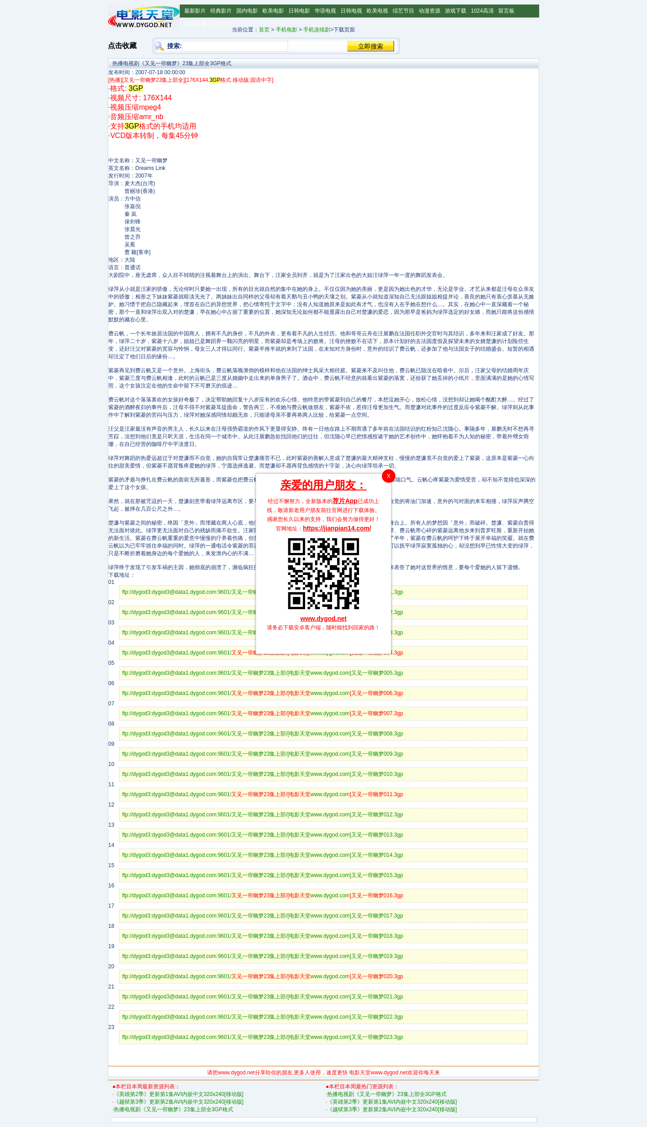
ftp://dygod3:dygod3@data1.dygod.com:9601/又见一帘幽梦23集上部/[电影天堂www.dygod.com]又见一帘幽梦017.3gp (262, 916)
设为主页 (221, 24)
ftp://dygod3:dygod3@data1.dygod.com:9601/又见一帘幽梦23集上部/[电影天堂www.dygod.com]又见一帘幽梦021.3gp (262, 996)
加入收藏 (195, 24)
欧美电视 (377, 11)
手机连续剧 (316, 30)
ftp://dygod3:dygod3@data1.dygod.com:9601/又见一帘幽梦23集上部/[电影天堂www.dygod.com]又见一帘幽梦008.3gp (262, 734)
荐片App (344, 500)
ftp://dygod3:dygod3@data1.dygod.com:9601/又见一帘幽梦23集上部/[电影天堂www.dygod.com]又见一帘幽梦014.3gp (262, 855)
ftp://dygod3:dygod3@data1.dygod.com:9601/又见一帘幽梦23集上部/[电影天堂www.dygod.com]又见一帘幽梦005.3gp (262, 673)
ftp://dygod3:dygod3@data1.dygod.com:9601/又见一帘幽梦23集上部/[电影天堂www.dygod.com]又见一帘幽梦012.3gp (262, 814)
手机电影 (286, 30)
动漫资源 (429, 11)
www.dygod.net (324, 618)
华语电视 (325, 11)
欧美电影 (273, 11)
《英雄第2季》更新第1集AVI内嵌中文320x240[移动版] (179, 1094)
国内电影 (247, 11)
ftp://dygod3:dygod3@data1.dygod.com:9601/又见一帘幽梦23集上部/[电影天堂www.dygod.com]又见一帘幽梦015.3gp (262, 875)
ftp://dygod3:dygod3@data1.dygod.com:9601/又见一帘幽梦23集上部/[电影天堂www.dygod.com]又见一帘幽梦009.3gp (262, 754)
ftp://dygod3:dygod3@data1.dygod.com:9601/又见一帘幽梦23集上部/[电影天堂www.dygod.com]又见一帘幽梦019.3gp (262, 956)
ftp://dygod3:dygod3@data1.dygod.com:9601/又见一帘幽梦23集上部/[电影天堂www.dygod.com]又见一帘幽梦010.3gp (262, 774)
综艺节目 (403, 11)
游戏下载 (455, 11)
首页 (264, 30)
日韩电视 (351, 11)
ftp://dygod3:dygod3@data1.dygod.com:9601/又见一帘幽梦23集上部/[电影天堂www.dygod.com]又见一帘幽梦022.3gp (262, 1017)
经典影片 (221, 11)
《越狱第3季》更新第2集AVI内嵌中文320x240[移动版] (179, 1102)
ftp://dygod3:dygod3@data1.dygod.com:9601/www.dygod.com (262, 693)
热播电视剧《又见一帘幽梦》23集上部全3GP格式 (173, 1109)
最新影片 (195, 11)
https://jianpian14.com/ (337, 528)
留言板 (506, 11)
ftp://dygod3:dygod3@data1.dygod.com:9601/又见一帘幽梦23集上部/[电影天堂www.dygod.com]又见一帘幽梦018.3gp (262, 936)
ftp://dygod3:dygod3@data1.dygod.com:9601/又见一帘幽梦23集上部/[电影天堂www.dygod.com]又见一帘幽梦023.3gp (262, 1037)
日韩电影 (299, 11)
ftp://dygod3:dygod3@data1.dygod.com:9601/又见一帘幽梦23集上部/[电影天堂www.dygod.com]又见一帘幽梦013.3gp (262, 835)
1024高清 (482, 11)
